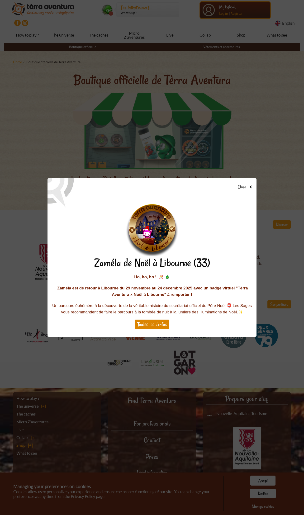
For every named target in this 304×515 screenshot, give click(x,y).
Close (246, 187)
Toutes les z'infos (152, 324)
